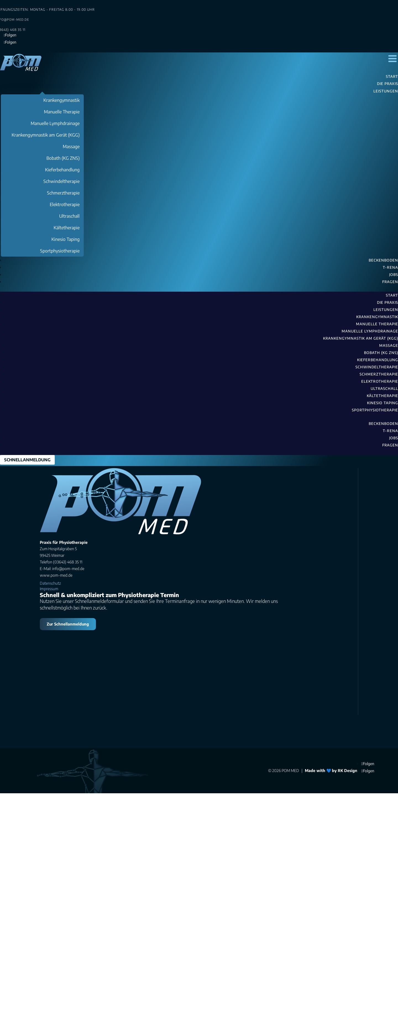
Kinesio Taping (382, 403)
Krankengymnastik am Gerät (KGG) (360, 338)
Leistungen (385, 309)
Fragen (390, 445)
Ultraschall (384, 388)
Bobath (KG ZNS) (381, 352)
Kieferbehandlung (377, 360)
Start (392, 295)
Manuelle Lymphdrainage (370, 331)
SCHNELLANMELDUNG (27, 459)
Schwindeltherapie (376, 367)
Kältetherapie (382, 395)
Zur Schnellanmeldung (68, 846)
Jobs (393, 438)
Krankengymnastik (377, 317)
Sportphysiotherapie (375, 410)
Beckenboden (383, 423)
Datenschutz (50, 805)
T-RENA (390, 431)
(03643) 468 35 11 (125, 593)
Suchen (56, 515)
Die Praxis (387, 302)
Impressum (49, 811)
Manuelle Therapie (377, 324)
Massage (388, 345)
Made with (315, 993)
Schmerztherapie (379, 374)
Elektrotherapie (379, 381)
